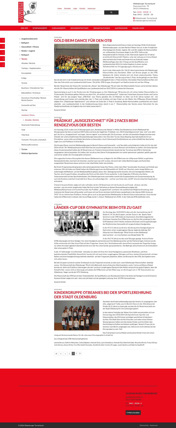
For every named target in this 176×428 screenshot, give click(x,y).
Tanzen (24, 59)
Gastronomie (121, 28)
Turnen (24, 149)
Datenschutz (144, 425)
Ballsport (25, 43)
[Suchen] (111, 12)
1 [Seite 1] (62, 353)
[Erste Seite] (56, 353)
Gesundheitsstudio (79, 28)
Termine (24, 83)
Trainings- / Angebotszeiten (31, 68)
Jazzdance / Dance (27, 115)
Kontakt (82, 8)
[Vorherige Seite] (59, 353)
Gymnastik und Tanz (28, 105)
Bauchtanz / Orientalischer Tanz (32, 88)
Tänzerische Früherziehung (30, 125)
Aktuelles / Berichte (28, 63)
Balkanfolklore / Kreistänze (30, 93)
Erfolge (23, 78)
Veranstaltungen (101, 28)
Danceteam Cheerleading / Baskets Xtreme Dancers (33, 99)
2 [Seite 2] (65, 353)
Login (75, 8)
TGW (23, 130)
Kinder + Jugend (28, 51)
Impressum (91, 8)
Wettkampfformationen (29, 145)
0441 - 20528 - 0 (144, 12)
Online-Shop (138, 28)
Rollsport (25, 55)
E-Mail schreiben (133, 412)
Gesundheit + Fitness (30, 47)
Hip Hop (24, 110)
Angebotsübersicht (29, 39)
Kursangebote (59, 28)
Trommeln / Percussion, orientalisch (33, 140)
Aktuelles (67, 8)
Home (59, 8)
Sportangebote (40, 28)
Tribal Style (25, 135)
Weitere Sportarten (29, 153)
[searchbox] (80, 12)
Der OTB (24, 28)
